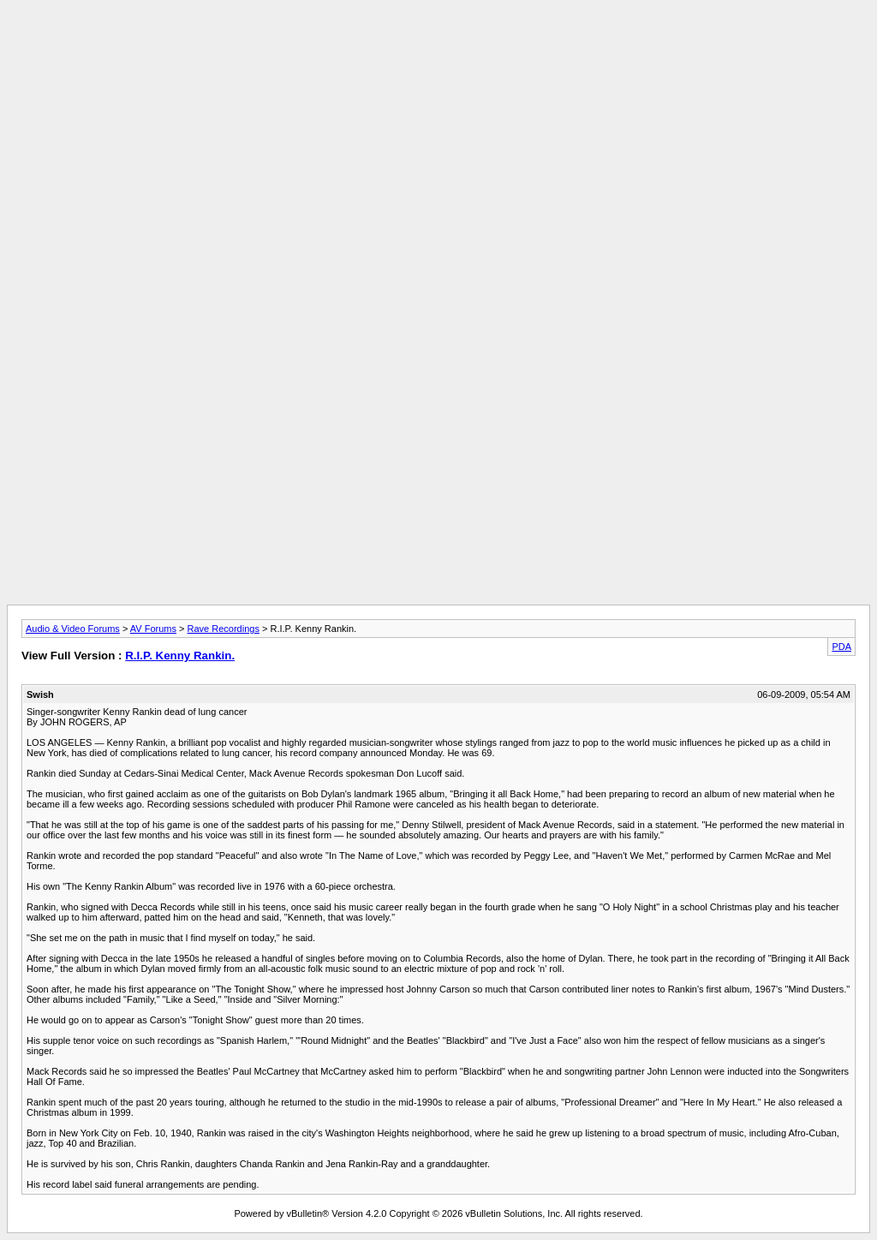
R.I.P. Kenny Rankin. (180, 655)
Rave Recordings (224, 628)
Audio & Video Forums (73, 628)
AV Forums (153, 628)
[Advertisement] (438, 45)
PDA (841, 646)
